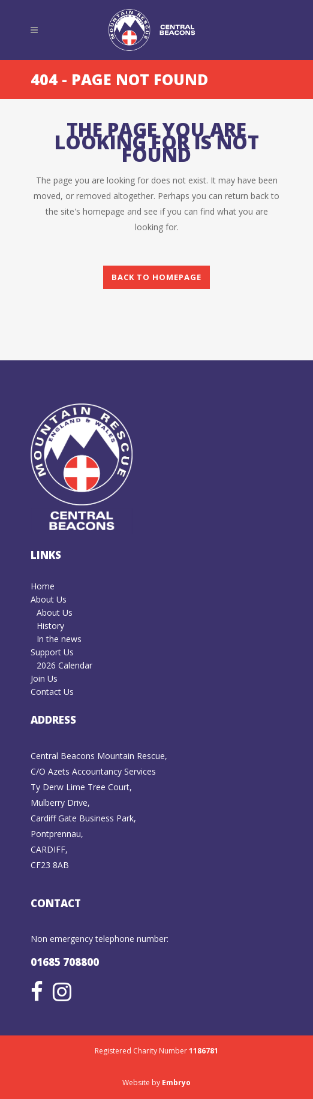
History (50, 625)
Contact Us (52, 691)
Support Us (52, 652)
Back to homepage (156, 277)
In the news (59, 639)
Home (43, 586)
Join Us (44, 678)
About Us (49, 599)
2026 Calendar (64, 665)
